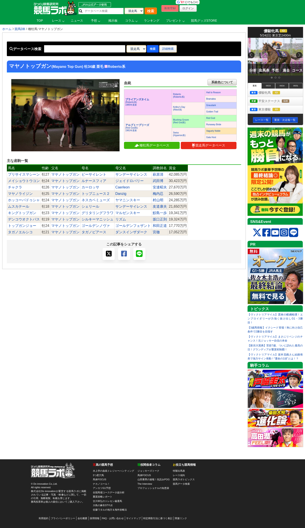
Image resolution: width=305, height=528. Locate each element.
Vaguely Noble (213, 131)
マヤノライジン (20, 194)
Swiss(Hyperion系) (179, 134)
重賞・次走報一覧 (284, 120)
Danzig (120, 194)
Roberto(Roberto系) (179, 95)
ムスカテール (18, 206)
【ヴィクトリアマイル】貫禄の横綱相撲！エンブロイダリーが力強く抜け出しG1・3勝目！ (275, 318)
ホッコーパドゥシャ (24, 200)
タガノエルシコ (20, 232)
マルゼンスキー (127, 213)
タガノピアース (94, 232)
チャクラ (15, 187)
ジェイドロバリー (129, 181)
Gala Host (211, 137)
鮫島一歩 (160, 213)
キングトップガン (22, 213)
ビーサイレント (94, 174)
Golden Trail (212, 111)
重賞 (255, 86)
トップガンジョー (22, 226)
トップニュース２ (96, 194)
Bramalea (211, 99)
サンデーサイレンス (131, 174)
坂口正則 (160, 219)
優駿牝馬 (269, 93)
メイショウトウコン (24, 181)
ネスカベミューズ (96, 200)
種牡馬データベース (151, 145)
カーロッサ (90, 187)
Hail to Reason (213, 92)
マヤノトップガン (65, 174)
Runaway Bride (213, 124)
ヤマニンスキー (127, 200)
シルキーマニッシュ (97, 219)
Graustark (211, 105)
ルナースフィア (94, 181)
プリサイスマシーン (24, 174)
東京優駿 (269, 110)
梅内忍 (158, 194)
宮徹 (156, 232)
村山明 (158, 200)
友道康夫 (160, 206)
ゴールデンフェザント (133, 226)
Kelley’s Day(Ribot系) (179, 108)
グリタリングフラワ (97, 213)
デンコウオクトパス (24, 219)
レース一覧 (262, 120)
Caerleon (122, 187)
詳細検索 (168, 48)
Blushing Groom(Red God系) (181, 121)
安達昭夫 (160, 187)
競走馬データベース (208, 145)
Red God (210, 118)
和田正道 (160, 226)
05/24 (282, 86)
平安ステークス (273, 101)
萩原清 (158, 174)
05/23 (268, 86)
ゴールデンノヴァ (96, 226)
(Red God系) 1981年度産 (137, 128)
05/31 (295, 86)
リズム (120, 219)
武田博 (158, 181)
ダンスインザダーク (131, 232)
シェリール (90, 206)
